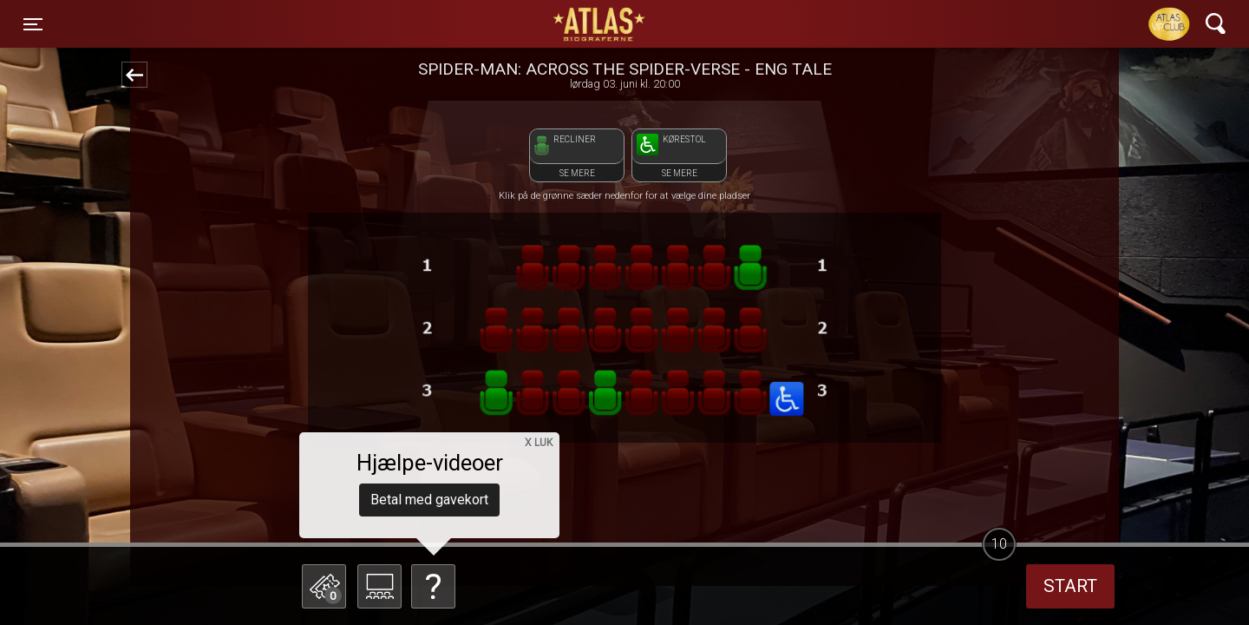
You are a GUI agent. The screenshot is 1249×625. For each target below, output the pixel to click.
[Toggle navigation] (33, 24)
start (1070, 586)
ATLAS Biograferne (600, 24)
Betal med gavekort (429, 499)
